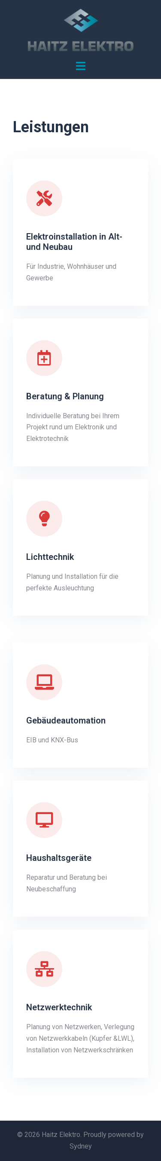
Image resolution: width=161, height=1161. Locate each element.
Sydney (81, 1146)
